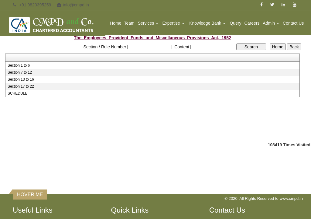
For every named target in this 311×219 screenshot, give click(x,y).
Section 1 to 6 (19, 65)
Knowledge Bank (207, 23)
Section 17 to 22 (21, 86)
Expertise (173, 23)
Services (148, 23)
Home (115, 23)
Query (235, 23)
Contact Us (293, 23)
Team (129, 23)
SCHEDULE (17, 93)
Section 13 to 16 (21, 79)
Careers (252, 23)
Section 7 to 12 (20, 72)
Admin (271, 23)
